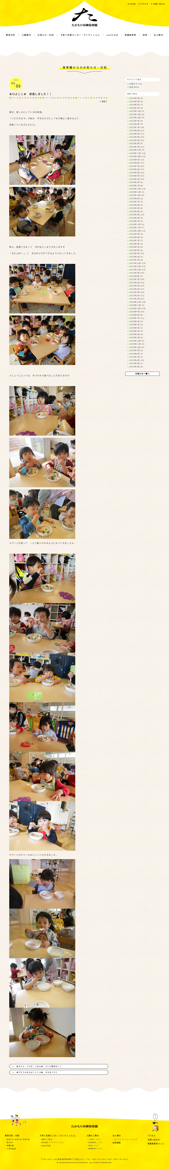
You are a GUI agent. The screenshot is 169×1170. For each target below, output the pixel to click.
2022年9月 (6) (136, 234)
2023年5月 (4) (136, 208)
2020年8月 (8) (136, 315)
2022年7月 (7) (136, 240)
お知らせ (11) (135, 84)
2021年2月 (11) (136, 295)
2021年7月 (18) (136, 279)
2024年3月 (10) (136, 179)
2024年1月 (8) (136, 185)
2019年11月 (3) (136, 344)
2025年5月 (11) (136, 134)
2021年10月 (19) (137, 270)
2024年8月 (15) (136, 163)
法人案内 (117, 1135)
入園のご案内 (93, 1135)
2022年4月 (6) (136, 250)
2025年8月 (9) (136, 124)
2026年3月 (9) (136, 101)
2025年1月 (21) (136, 147)
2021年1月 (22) (136, 299)
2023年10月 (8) (136, 195)
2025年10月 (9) (136, 117)
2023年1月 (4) (136, 221)
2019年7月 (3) (136, 357)
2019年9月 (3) (136, 350)
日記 (104, 101)
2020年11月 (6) (136, 305)
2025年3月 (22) (136, 140)
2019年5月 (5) (136, 363)
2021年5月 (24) (136, 286)
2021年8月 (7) (136, 276)
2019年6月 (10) (136, 360)
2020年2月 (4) (136, 334)
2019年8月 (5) (136, 354)
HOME (133, 4)
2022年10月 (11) (137, 231)
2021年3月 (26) (136, 292)
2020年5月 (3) (136, 324)
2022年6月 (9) (136, 244)
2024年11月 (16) (137, 153)
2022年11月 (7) (136, 227)
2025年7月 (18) (136, 127)
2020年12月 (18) (137, 302)
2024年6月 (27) (136, 169)
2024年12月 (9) (136, 150)
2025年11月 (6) (136, 114)
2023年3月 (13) (136, 214)
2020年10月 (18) (137, 308)
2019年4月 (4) (136, 367)
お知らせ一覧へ (142, 374)
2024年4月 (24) (136, 176)
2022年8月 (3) (136, 237)
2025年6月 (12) (136, 130)
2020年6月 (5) (136, 321)
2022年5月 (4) (136, 247)
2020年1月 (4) (136, 337)
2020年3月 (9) (136, 331)
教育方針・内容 (12, 1135)
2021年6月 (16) (136, 282)
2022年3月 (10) (136, 253)
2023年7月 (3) (136, 202)
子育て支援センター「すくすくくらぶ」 (58, 1135)
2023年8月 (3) (136, 198)
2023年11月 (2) (136, 192)
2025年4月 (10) (136, 137)
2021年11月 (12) (137, 266)
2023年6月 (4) (136, 205)
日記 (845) (134, 87)
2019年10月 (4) (136, 347)
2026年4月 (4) (136, 98)
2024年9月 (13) (136, 160)
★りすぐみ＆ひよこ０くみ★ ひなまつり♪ (37, 1072)
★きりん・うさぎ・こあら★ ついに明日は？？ (39, 1066)
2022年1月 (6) (136, 260)
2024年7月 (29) (136, 166)
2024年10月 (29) (137, 156)
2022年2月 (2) (136, 257)
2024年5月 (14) (136, 172)
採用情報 (117, 1142)
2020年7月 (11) (136, 318)
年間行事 (10, 1145)
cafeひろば (46, 1145)
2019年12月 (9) (136, 341)
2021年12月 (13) (137, 263)
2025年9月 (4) (136, 121)
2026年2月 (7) (136, 104)
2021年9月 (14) (136, 273)
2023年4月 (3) (136, 211)
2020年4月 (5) (136, 328)
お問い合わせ (159, 4)
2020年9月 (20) (136, 311)
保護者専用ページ (156, 1143)
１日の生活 (11, 1148)
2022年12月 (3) (136, 224)
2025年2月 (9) (136, 143)
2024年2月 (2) (136, 182)
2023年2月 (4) (136, 218)
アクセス (144, 4)
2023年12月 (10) (137, 189)
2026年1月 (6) (136, 108)
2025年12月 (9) (136, 111)
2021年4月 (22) (136, 289)
